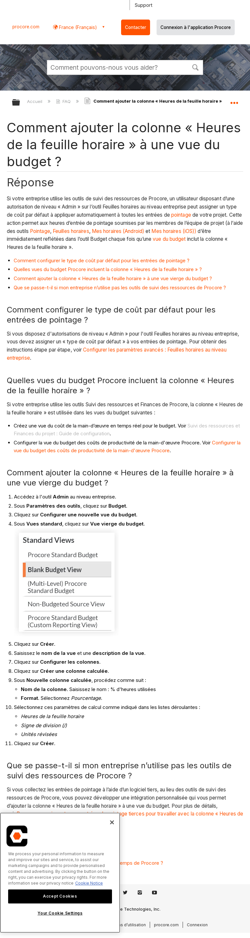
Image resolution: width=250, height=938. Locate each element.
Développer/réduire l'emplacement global (234, 100)
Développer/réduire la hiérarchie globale (20, 103)
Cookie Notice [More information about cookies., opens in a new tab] (89, 883)
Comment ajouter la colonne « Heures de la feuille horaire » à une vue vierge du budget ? (113, 278)
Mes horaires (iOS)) (173, 231)
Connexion (197, 924)
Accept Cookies (60, 896)
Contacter (135, 27)
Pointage (40, 231)
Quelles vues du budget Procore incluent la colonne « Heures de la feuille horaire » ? (108, 269)
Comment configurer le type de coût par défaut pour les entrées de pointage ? (101, 260)
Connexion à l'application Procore (195, 27)
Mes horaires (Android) (118, 231)
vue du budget (169, 239)
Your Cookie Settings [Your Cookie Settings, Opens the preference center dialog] (59, 913)
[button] (195, 67)
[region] (60, 873)
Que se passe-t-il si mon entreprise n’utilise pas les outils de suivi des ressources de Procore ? (120, 287)
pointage (181, 215)
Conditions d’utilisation (124, 924)
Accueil (35, 101)
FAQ (64, 101)
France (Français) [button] (77, 27)
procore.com (25, 26)
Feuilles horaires (71, 231)
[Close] (112, 822)
